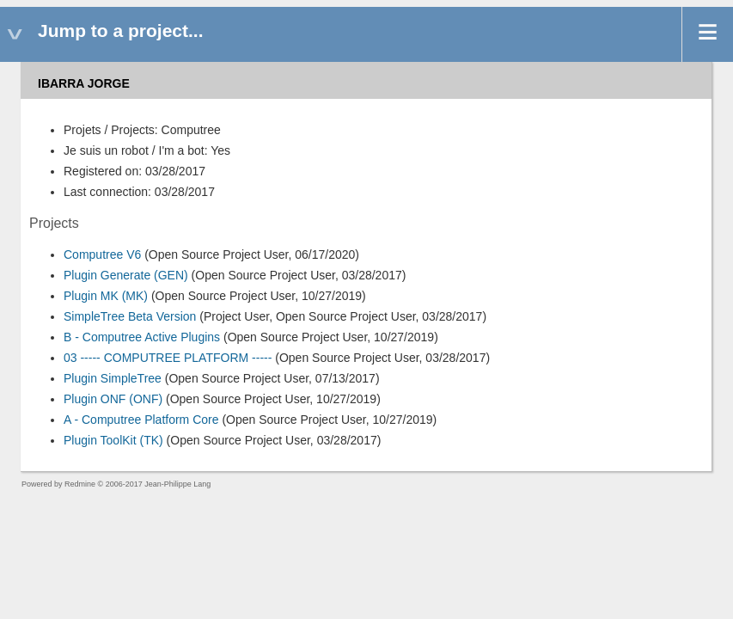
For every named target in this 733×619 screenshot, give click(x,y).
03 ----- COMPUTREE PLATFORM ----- (168, 358)
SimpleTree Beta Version (130, 316)
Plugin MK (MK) (106, 296)
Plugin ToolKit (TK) (113, 440)
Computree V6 (102, 254)
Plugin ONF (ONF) (113, 399)
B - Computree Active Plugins (142, 337)
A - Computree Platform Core (141, 419)
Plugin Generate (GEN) (126, 275)
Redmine (79, 484)
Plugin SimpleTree (113, 378)
